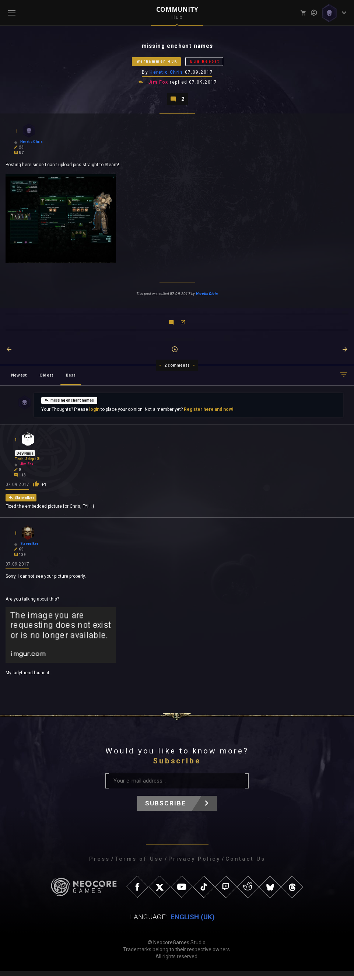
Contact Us (245, 863)
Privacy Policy (194, 863)
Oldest (46, 379)
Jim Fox (158, 85)
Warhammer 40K (152, 63)
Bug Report (212, 63)
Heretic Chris (166, 74)
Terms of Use (139, 863)
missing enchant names (69, 404)
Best (71, 379)
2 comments (177, 369)
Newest (19, 379)
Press (99, 863)
